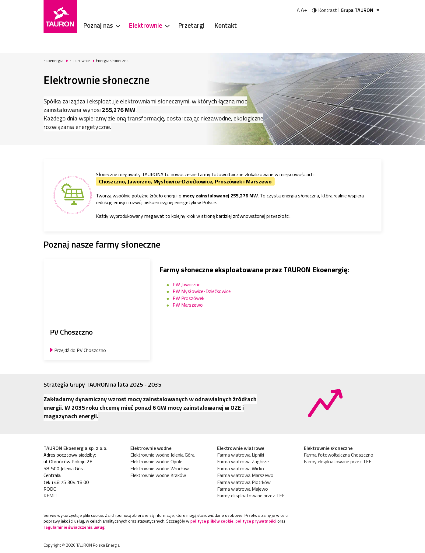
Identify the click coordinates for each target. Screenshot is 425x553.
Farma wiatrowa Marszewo (245, 475)
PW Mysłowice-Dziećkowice (202, 291)
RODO (50, 488)
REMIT (51, 495)
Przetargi (191, 25)
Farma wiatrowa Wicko (240, 468)
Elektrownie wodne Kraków (158, 475)
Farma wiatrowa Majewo (242, 488)
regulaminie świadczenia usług (74, 527)
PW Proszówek (188, 298)
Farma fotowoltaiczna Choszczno (338, 454)
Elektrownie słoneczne (328, 448)
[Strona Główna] (60, 16)
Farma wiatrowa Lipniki (240, 454)
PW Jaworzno (187, 284)
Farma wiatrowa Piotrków (244, 482)
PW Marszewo (188, 304)
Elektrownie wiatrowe (240, 448)
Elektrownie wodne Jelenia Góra (162, 454)
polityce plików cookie (212, 521)
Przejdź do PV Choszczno (80, 350)
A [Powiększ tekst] (302, 10)
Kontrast (327, 10)
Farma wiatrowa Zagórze (243, 461)
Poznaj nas (98, 25)
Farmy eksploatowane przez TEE (251, 495)
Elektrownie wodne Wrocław (159, 468)
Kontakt (225, 25)
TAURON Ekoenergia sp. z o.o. (75, 448)
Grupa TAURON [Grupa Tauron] (361, 10)
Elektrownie (145, 25)
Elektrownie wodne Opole (156, 461)
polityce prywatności (255, 521)
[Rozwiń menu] (116, 25)
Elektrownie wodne (150, 448)
